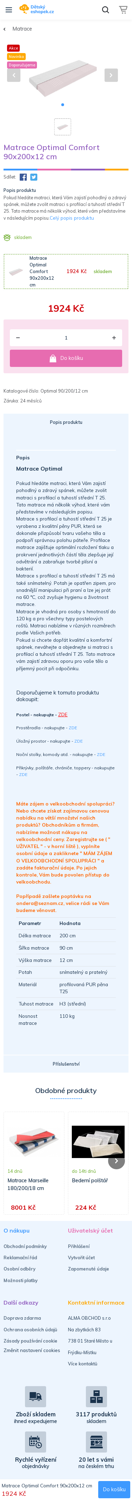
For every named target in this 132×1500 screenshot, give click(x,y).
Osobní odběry (20, 1269)
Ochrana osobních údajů (30, 1329)
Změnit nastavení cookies (32, 1350)
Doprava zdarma (22, 1318)
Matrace (22, 29)
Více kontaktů (83, 1363)
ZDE (73, 727)
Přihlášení (78, 1246)
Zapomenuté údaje (88, 1269)
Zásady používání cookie (30, 1341)
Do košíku (66, 358)
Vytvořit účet (81, 1257)
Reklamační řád (20, 1257)
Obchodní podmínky (25, 1246)
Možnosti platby (21, 1280)
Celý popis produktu (72, 218)
